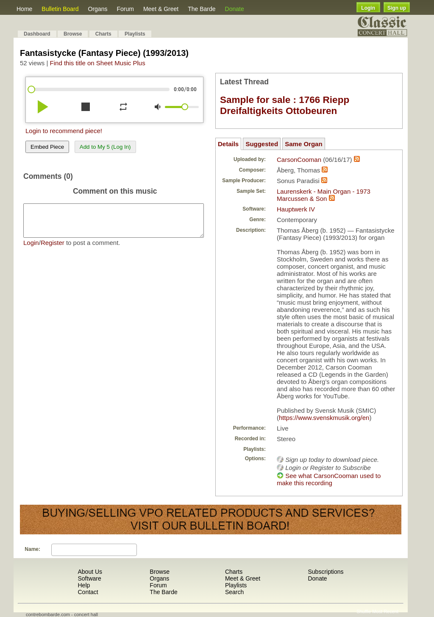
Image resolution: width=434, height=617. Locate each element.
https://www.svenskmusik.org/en (324, 417)
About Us (90, 571)
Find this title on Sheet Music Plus (97, 63)
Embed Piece (47, 147)
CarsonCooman (299, 159)
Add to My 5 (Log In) (105, 147)
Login (368, 8)
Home (24, 9)
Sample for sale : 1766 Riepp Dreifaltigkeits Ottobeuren (284, 105)
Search (234, 592)
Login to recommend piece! (63, 130)
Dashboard (37, 34)
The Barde (201, 9)
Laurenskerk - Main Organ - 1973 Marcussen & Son (323, 195)
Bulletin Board (60, 9)
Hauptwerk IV (296, 209)
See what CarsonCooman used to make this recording (329, 479)
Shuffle (363, 611)
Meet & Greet (160, 9)
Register (52, 249)
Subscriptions (325, 571)
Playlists (135, 34)
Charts (103, 34)
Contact (88, 592)
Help (84, 585)
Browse (73, 34)
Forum (125, 9)
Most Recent (385, 611)
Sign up (396, 8)
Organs (98, 9)
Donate (234, 9)
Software (89, 578)
